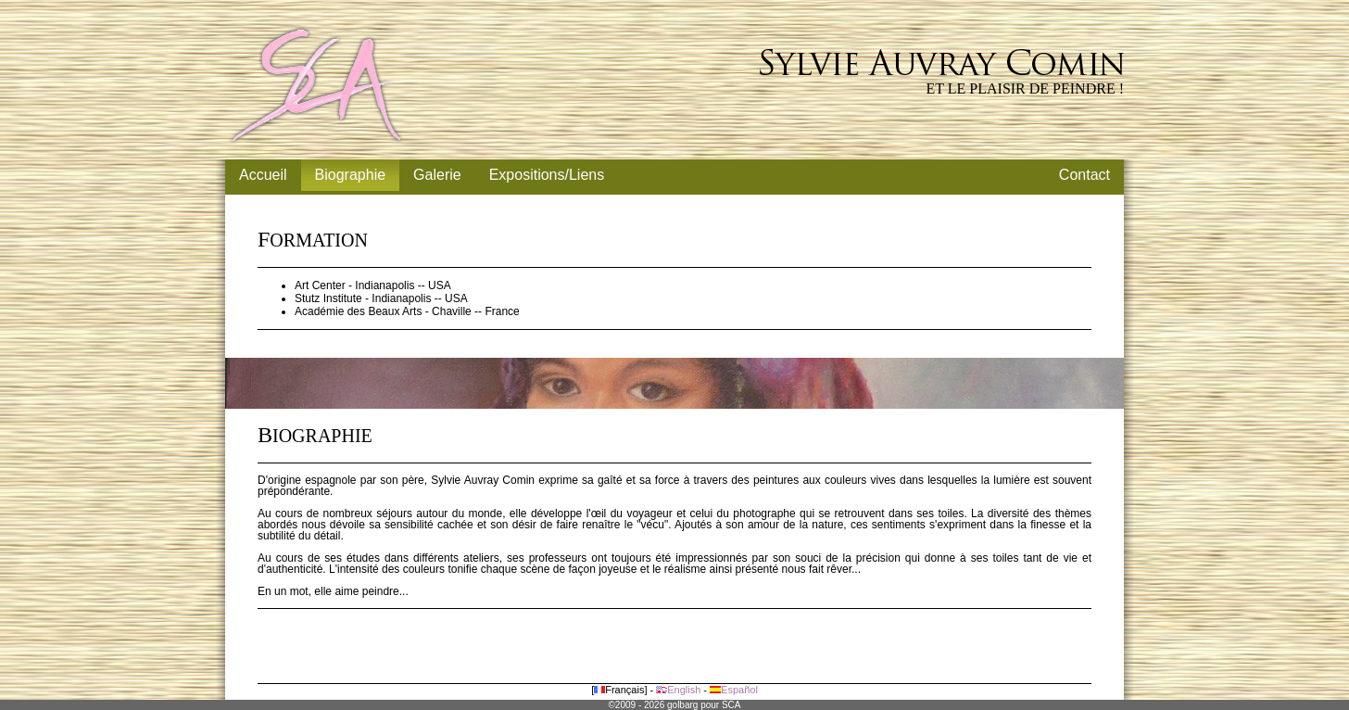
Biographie (350, 175)
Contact (1084, 175)
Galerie (437, 175)
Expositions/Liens (547, 175)
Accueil (263, 175)
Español (734, 689)
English (678, 689)
